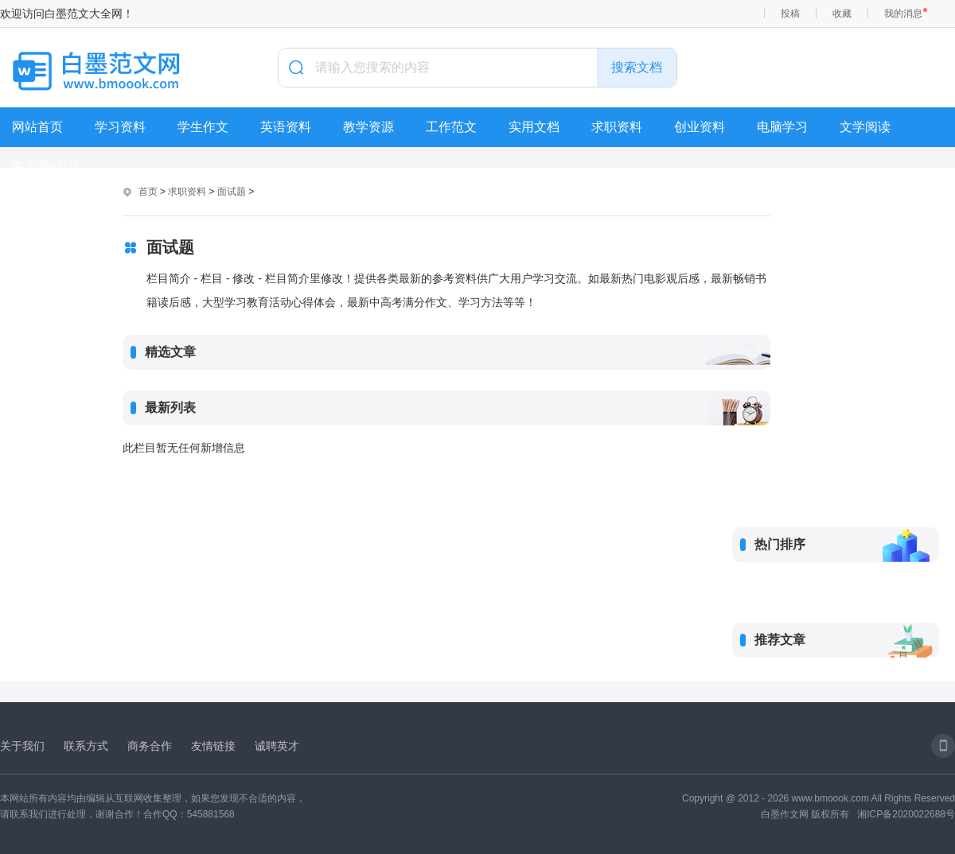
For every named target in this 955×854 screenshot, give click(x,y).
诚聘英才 (277, 745)
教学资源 (368, 127)
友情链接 (213, 745)
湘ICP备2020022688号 (906, 814)
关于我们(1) (45, 166)
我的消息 (903, 13)
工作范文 (451, 127)
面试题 (231, 191)
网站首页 (37, 127)
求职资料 (616, 127)
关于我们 (22, 745)
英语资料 (285, 127)
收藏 (842, 13)
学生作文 (202, 127)
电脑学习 (782, 127)
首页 (148, 191)
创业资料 (699, 127)
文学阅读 (865, 127)
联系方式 (86, 745)
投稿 (790, 13)
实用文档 (534, 127)
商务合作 (149, 745)
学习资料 (120, 127)
